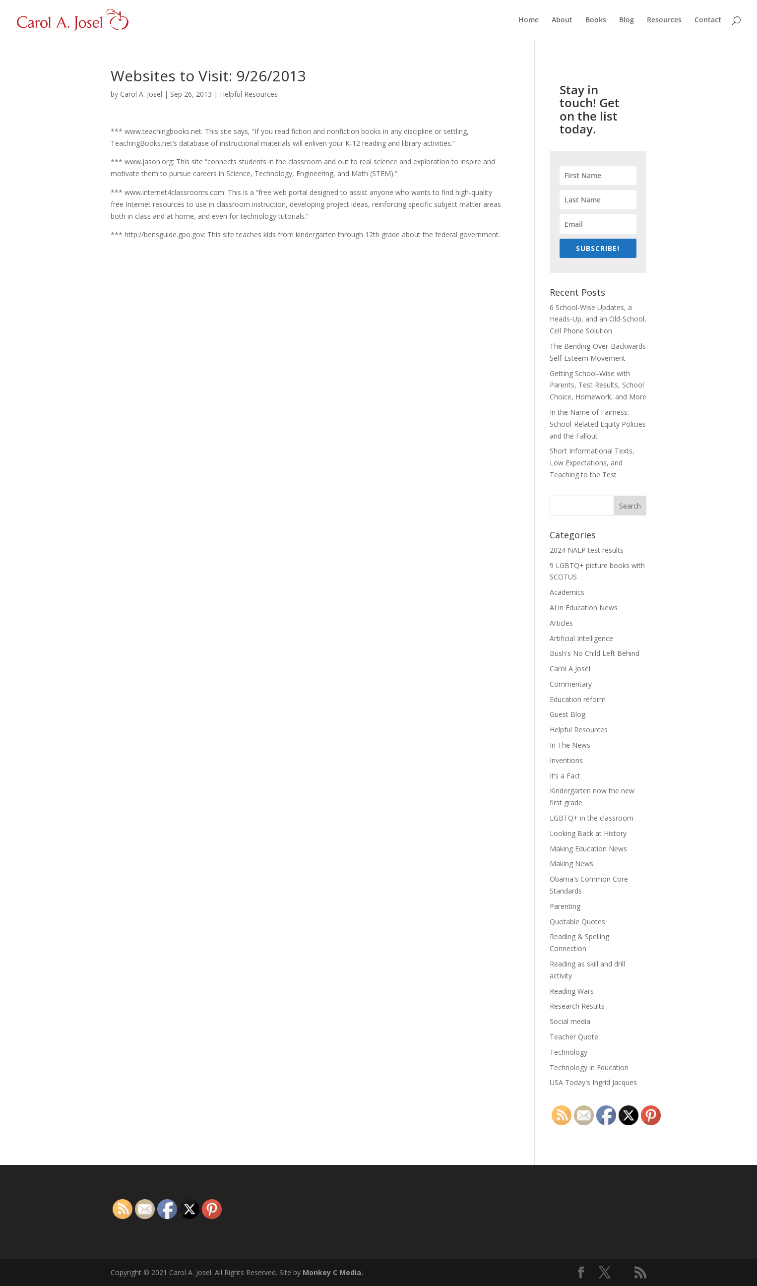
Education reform (578, 699)
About (562, 20)
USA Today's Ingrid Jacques (593, 1082)
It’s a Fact (565, 775)
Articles (561, 623)
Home (528, 20)
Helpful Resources (249, 94)
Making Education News (588, 848)
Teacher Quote (574, 1036)
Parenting (565, 906)
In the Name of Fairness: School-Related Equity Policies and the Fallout (598, 424)
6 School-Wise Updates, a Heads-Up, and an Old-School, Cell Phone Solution (598, 319)
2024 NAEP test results (587, 550)
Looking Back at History (588, 833)
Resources (664, 20)
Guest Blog (567, 714)
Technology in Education (589, 1067)
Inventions (566, 760)
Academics (567, 592)
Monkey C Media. (333, 1272)
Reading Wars (572, 991)
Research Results (577, 1006)
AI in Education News (584, 607)
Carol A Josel (570, 668)
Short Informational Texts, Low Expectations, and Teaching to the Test (592, 462)
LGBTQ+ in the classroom (591, 818)
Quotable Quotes (577, 921)
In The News (570, 745)
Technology (568, 1052)
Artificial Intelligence (581, 638)
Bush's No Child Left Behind (594, 653)
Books (595, 20)
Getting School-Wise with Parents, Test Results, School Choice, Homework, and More (598, 385)
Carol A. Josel (141, 94)
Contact (707, 20)
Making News (571, 863)
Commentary (571, 684)
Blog (626, 20)
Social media (570, 1021)
